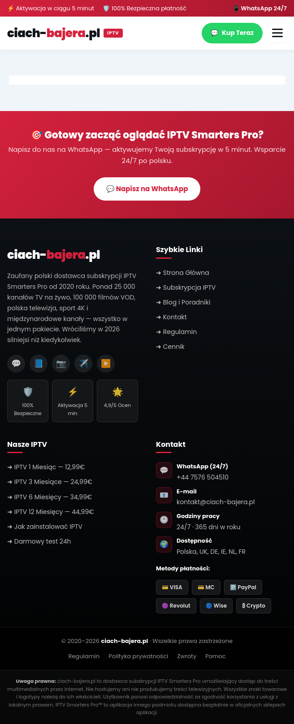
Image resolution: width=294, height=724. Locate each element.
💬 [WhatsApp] (16, 363)
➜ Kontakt (171, 317)
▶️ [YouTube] (106, 363)
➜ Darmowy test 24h (39, 541)
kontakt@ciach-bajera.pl (216, 501)
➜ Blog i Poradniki (183, 302)
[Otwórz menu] (277, 33)
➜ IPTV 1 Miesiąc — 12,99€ (46, 467)
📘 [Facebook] (38, 363)
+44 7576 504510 (203, 477)
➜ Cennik (170, 346)
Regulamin (83, 656)
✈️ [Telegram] (83, 363)
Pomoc (215, 656)
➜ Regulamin (176, 331)
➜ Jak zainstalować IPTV (44, 526)
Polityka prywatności (138, 656)
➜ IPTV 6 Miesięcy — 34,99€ (49, 497)
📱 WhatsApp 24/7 (260, 8)
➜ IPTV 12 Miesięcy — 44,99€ (50, 511)
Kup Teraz (232, 33)
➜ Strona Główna (182, 272)
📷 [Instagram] (61, 363)
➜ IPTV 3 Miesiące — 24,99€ (49, 481)
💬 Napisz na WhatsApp (147, 188)
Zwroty (186, 656)
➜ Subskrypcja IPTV (186, 287)
